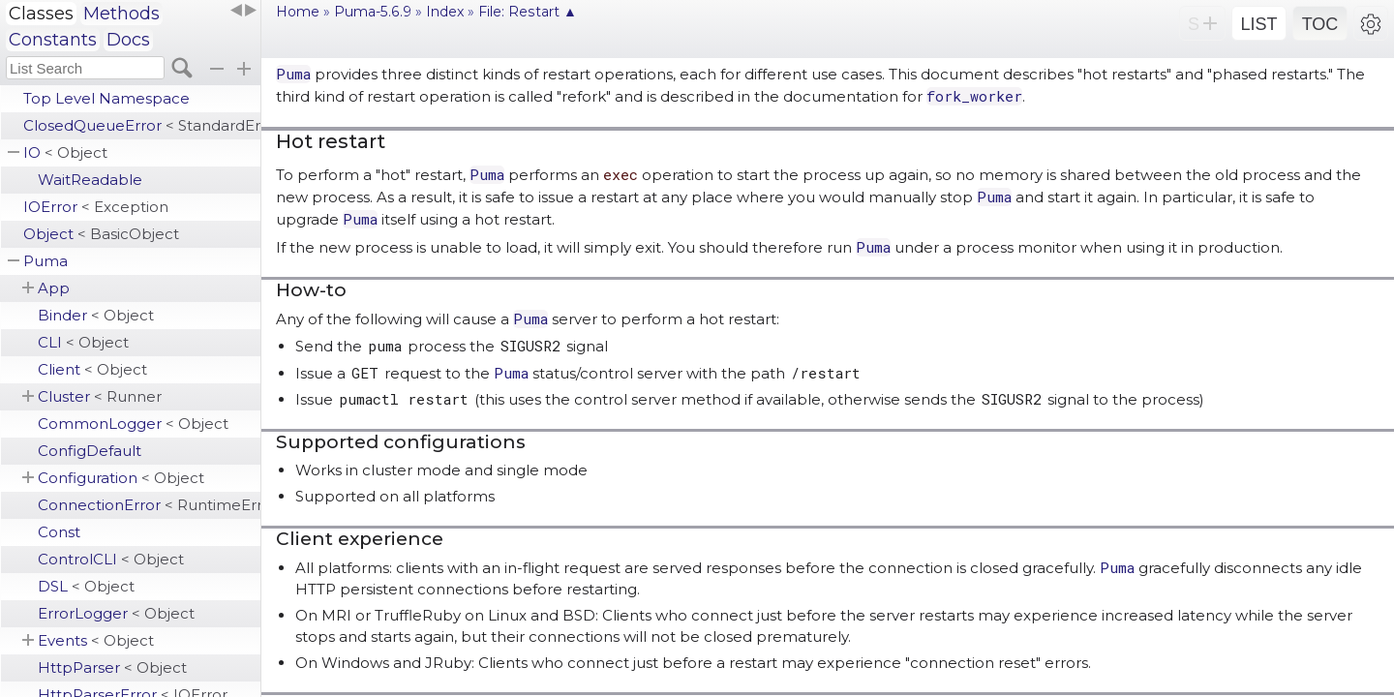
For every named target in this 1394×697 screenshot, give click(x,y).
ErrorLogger (116, 613)
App (54, 288)
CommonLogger (133, 423)
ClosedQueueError (141, 125)
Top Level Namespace (106, 98)
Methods (121, 13)
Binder (96, 315)
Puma (45, 261)
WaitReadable (90, 179)
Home (297, 11)
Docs (128, 39)
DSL (86, 586)
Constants (53, 39)
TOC (1320, 24)
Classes (41, 13)
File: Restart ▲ (527, 11)
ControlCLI (111, 559)
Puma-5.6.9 (372, 11)
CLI (83, 342)
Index (445, 11)
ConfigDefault (89, 450)
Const (59, 532)
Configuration (121, 478)
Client (92, 369)
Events (96, 640)
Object (101, 234)
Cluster (100, 396)
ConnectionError (149, 505)
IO (65, 152)
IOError (95, 206)
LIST (1258, 24)
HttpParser (112, 667)
